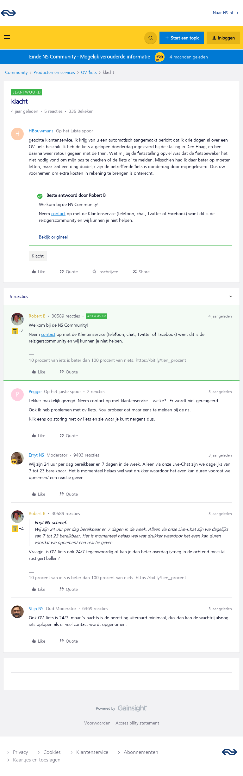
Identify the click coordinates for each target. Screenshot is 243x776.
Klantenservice (92, 752)
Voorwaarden (97, 722)
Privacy (20, 752)
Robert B (37, 315)
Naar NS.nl (223, 12)
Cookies (52, 752)
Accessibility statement (137, 722)
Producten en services (54, 72)
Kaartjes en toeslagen (36, 760)
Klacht (38, 255)
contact (58, 213)
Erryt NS (36, 455)
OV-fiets (89, 72)
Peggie (35, 391)
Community (16, 72)
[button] (7, 39)
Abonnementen (141, 752)
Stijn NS (36, 608)
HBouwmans (41, 130)
